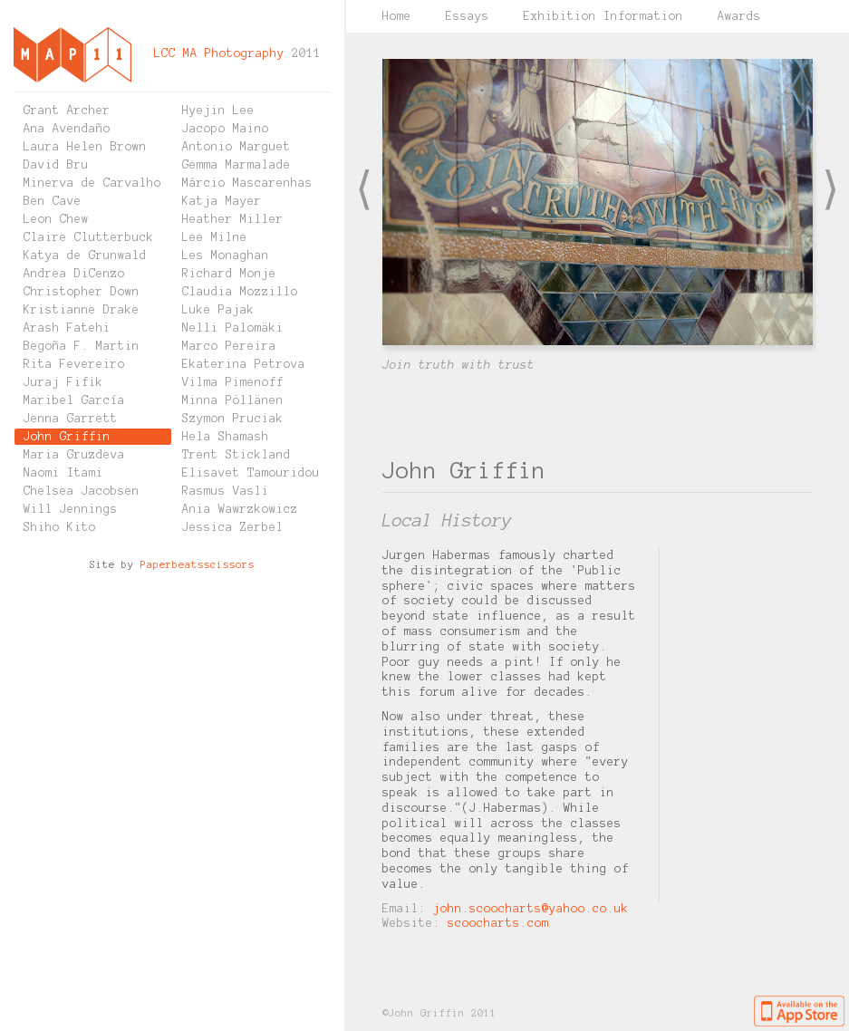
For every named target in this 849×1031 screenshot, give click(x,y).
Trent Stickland (236, 454)
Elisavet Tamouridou (251, 473)
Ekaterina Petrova (243, 364)
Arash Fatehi (67, 328)
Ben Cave (53, 201)
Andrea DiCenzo (74, 273)
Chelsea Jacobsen (82, 491)
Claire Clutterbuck (89, 237)
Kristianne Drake (82, 310)
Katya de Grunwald (85, 255)
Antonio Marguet (236, 146)
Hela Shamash (225, 436)
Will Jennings (71, 509)
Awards (739, 16)
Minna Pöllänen (233, 400)
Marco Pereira (229, 346)
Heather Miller (233, 219)
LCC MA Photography (219, 53)
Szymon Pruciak (233, 418)
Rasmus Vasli (225, 491)
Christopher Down (82, 291)
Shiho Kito (60, 527)
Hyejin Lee (218, 110)
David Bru (56, 165)
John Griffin (67, 436)
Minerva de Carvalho (92, 183)
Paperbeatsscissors (197, 564)
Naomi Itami (63, 473)
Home (396, 16)
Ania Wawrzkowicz (240, 509)
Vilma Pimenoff (233, 382)
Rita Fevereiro (74, 364)
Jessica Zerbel (233, 527)
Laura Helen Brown (85, 146)
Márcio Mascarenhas (247, 183)
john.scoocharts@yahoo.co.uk (531, 908)
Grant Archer (67, 110)
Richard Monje (229, 273)
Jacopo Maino (225, 128)
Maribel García (74, 400)
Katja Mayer (222, 201)
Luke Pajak (218, 310)
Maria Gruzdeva (74, 454)
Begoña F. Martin (82, 346)
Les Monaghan (225, 255)
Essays (467, 16)
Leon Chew (56, 219)
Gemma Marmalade (236, 165)
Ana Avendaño (67, 128)
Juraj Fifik (63, 382)
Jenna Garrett (71, 418)
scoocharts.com (498, 923)
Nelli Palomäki (233, 328)
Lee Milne (214, 237)
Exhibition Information (603, 16)
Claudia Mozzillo (240, 291)
